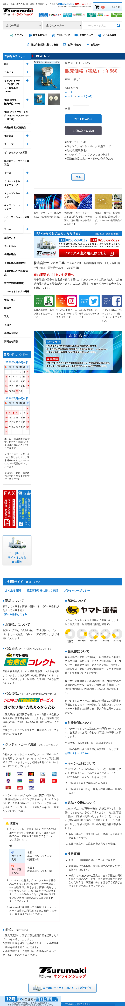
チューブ (8, 144)
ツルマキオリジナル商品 (16, 291)
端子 (6, 64)
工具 (6, 316)
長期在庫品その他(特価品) (16, 273)
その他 (7, 325)
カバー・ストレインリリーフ (12, 183)
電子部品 (8, 135)
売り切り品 (10, 246)
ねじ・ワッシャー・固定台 (16, 219)
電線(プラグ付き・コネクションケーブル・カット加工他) (16, 116)
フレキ (7, 229)
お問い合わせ (71, 44)
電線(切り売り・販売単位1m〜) (12, 102)
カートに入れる (83, 119)
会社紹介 (92, 44)
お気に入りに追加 (83, 130)
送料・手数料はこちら (15, 613)
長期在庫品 (10, 254)
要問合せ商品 (11, 333)
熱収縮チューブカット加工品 (16, 163)
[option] (47, 77)
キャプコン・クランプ (12, 207)
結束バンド (10, 237)
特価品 (7, 308)
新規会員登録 (37, 35)
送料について (83, 35)
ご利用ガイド (60, 35)
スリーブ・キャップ (12, 195)
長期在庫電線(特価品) (15, 127)
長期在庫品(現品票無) (15, 263)
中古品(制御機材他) (14, 283)
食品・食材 (10, 299)
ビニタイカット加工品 (15, 152)
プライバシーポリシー (77, 590)
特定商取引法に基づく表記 (41, 44)
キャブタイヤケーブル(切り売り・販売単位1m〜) (12, 86)
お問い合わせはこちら (77, 752)
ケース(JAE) (85, 96)
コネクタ (8, 72)
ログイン (16, 35)
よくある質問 (106, 35)
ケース (7, 173)
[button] (39, 99)
